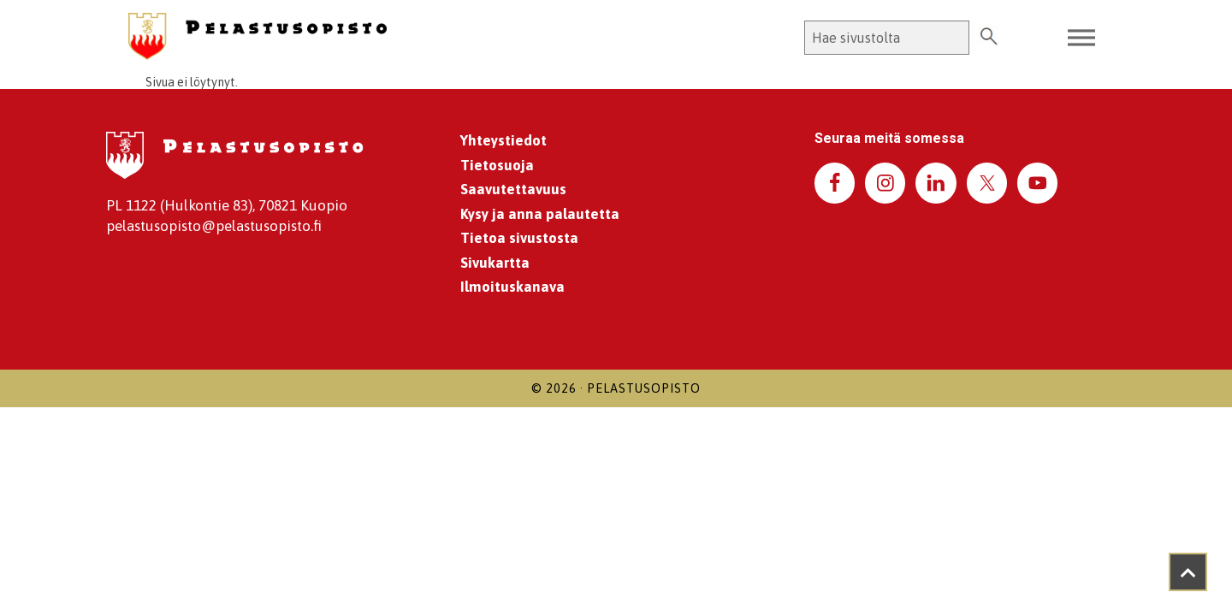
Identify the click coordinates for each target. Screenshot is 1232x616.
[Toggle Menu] (1081, 38)
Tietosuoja (497, 165)
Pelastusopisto (644, 388)
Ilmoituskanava (512, 286)
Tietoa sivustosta (519, 237)
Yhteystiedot (503, 140)
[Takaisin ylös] (1188, 572)
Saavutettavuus (513, 189)
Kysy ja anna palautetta (539, 213)
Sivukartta (495, 262)
